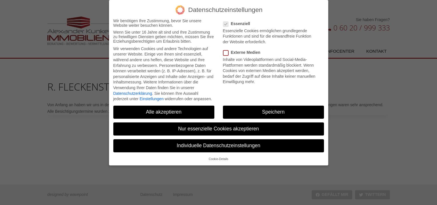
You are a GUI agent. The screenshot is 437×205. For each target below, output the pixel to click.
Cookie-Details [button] (218, 156)
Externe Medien (243, 50)
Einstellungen (152, 96)
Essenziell (238, 21)
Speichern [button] (273, 109)
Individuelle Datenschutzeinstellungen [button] (218, 143)
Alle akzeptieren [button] (164, 109)
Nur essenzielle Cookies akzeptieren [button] (218, 127)
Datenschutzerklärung (132, 91)
